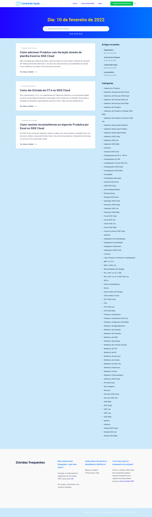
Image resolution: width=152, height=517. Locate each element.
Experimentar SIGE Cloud (121, 3)
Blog (100, 3)
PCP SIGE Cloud (110, 299)
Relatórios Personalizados (113, 375)
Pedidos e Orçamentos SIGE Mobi (116, 322)
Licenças (107, 254)
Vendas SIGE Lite (110, 432)
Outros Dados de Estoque (113, 292)
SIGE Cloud (108, 405)
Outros (106, 288)
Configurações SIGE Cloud (113, 167)
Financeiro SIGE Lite (111, 208)
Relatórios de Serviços (112, 356)
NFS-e (106, 280)
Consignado (108, 174)
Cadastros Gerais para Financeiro (116, 125)
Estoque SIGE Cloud (111, 197)
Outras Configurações (112, 284)
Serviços (107, 390)
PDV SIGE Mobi (109, 311)
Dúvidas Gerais (109, 193)
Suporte (107, 421)
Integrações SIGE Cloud (112, 250)
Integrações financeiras (112, 246)
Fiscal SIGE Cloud (110, 216)
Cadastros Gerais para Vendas (115, 133)
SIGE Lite (107, 409)
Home (75, 3)
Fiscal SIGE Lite (109, 220)
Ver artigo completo (28, 72)
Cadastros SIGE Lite (111, 140)
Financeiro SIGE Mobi (111, 212)
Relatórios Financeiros (112, 368)
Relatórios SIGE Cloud (112, 379)
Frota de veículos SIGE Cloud (114, 231)
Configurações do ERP (112, 159)
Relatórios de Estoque (112, 341)
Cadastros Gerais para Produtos (115, 129)
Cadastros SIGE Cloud (112, 136)
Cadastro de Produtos (112, 88)
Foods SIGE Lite (110, 224)
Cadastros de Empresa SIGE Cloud (116, 92)
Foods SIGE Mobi (110, 227)
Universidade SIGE (88, 3)
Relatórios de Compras (112, 330)
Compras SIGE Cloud (27, 86)
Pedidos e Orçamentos (112, 315)
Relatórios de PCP (110, 349)
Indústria (107, 235)
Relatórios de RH (110, 352)
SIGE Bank (107, 402)
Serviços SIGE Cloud (111, 394)
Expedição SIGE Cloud (112, 201)
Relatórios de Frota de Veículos (115, 345)
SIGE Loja (107, 413)
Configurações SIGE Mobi (113, 171)
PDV (105, 303)
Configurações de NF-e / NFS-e (115, 155)
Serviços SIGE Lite (111, 398)
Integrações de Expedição (113, 243)
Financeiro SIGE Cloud (112, 205)
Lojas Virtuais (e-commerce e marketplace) (119, 258)
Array (71, 34)
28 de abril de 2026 (110, 53)
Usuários (107, 424)
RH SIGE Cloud (109, 383)
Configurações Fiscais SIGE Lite (115, 163)
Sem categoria (109, 386)
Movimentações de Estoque (114, 269)
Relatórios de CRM (111, 337)
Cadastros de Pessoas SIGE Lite (116, 100)
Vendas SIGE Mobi (110, 436)
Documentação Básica (112, 190)
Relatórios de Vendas (112, 360)
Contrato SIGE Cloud (111, 182)
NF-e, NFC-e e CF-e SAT (113, 273)
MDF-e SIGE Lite (110, 265)
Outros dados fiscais (111, 296)
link (72, 479)
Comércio (107, 148)
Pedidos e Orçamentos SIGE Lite (116, 318)
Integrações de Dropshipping (114, 239)
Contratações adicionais (112, 178)
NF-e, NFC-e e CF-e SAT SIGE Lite (116, 277)
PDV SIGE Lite (109, 307)
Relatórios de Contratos (112, 333)
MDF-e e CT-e (109, 261)
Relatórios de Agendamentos (114, 326)
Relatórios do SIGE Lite (112, 364)
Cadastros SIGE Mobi (111, 144)
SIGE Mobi (107, 417)
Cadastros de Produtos (28, 48)
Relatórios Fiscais (110, 371)
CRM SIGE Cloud (110, 186)
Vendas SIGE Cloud (111, 428)
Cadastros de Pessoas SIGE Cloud (116, 96)
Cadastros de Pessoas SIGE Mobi (116, 103)
